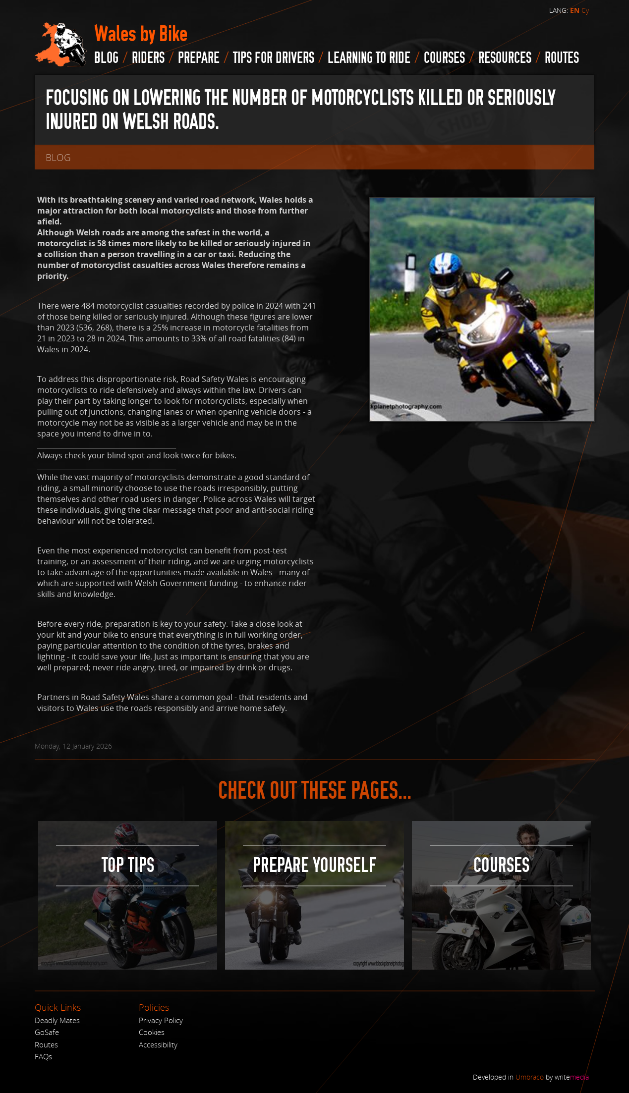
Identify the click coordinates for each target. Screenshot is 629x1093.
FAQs (43, 1056)
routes (562, 58)
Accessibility (158, 1044)
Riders (148, 58)
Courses (444, 58)
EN (574, 10)
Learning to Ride (369, 58)
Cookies (152, 1032)
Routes (46, 1044)
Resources (504, 58)
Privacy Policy (161, 1020)
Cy (585, 10)
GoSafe (47, 1032)
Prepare (199, 58)
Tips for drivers (273, 58)
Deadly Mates (57, 1020)
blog (106, 58)
